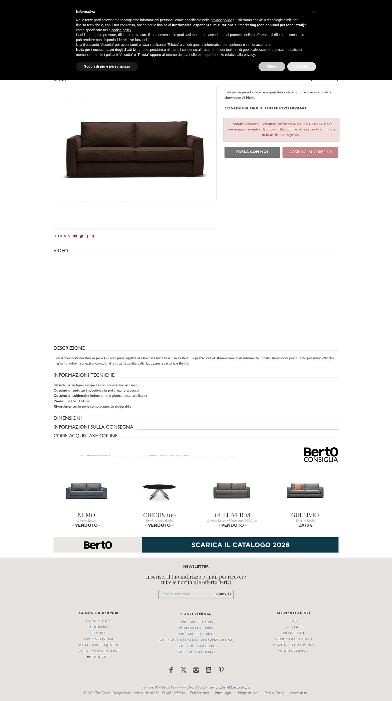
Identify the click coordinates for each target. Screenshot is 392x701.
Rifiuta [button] (272, 66)
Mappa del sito (248, 693)
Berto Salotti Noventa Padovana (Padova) (196, 640)
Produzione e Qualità (98, 645)
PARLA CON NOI (252, 152)
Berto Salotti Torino (196, 634)
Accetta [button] (301, 66)
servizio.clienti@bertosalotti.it (230, 687)
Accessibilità (298, 693)
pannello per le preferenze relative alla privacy (219, 55)
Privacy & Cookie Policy (293, 645)
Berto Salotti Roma (196, 628)
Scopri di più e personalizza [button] (107, 66)
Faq (293, 621)
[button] (196, 250)
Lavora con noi (98, 639)
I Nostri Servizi (98, 621)
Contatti (98, 633)
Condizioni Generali (293, 639)
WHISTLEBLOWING (293, 651)
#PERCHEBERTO (98, 657)
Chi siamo (98, 627)
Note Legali (223, 693)
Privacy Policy (274, 693)
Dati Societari (199, 693)
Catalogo (293, 627)
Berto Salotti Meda (196, 622)
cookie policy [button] (121, 30)
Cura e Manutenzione (98, 651)
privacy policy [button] (221, 20)
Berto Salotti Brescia (196, 646)
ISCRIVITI (223, 594)
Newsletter (293, 633)
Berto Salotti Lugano (196, 652)
